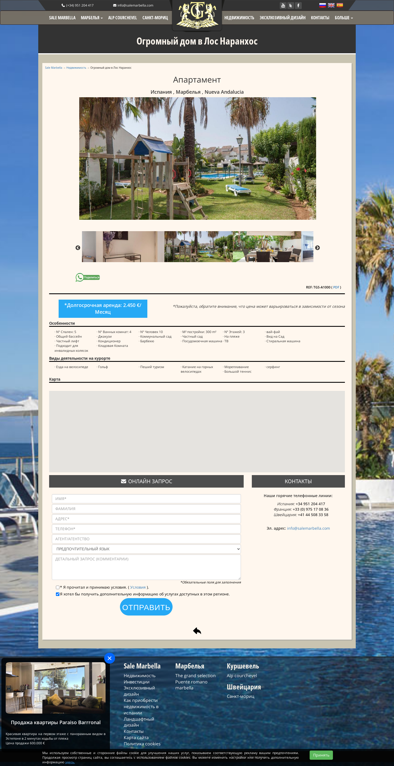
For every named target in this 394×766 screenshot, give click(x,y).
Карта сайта (136, 737)
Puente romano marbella (191, 685)
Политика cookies (142, 744)
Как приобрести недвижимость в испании (141, 706)
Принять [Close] (321, 759)
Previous (78, 248)
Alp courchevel (242, 676)
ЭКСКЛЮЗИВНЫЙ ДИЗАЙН (283, 18)
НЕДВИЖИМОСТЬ (239, 18)
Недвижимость (76, 68)
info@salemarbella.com (133, 5)
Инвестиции (137, 682)
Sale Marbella (53, 68)
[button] (197, 427)
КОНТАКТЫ (320, 18)
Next (317, 248)
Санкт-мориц (240, 696)
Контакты (134, 731)
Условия (138, 587)
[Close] (109, 658)
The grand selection (195, 676)
